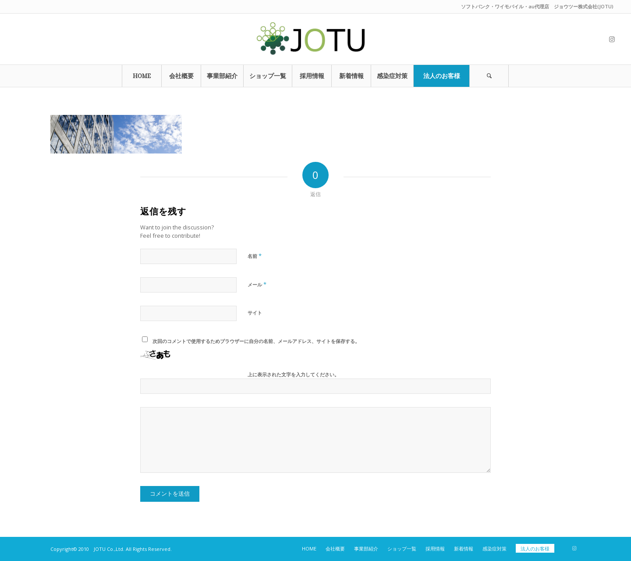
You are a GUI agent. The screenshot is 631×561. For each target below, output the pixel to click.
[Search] (489, 76)
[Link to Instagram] (611, 39)
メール (257, 284)
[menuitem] (141, 76)
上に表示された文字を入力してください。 (293, 374)
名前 (255, 256)
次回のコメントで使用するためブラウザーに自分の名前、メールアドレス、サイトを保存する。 (256, 341)
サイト (255, 312)
